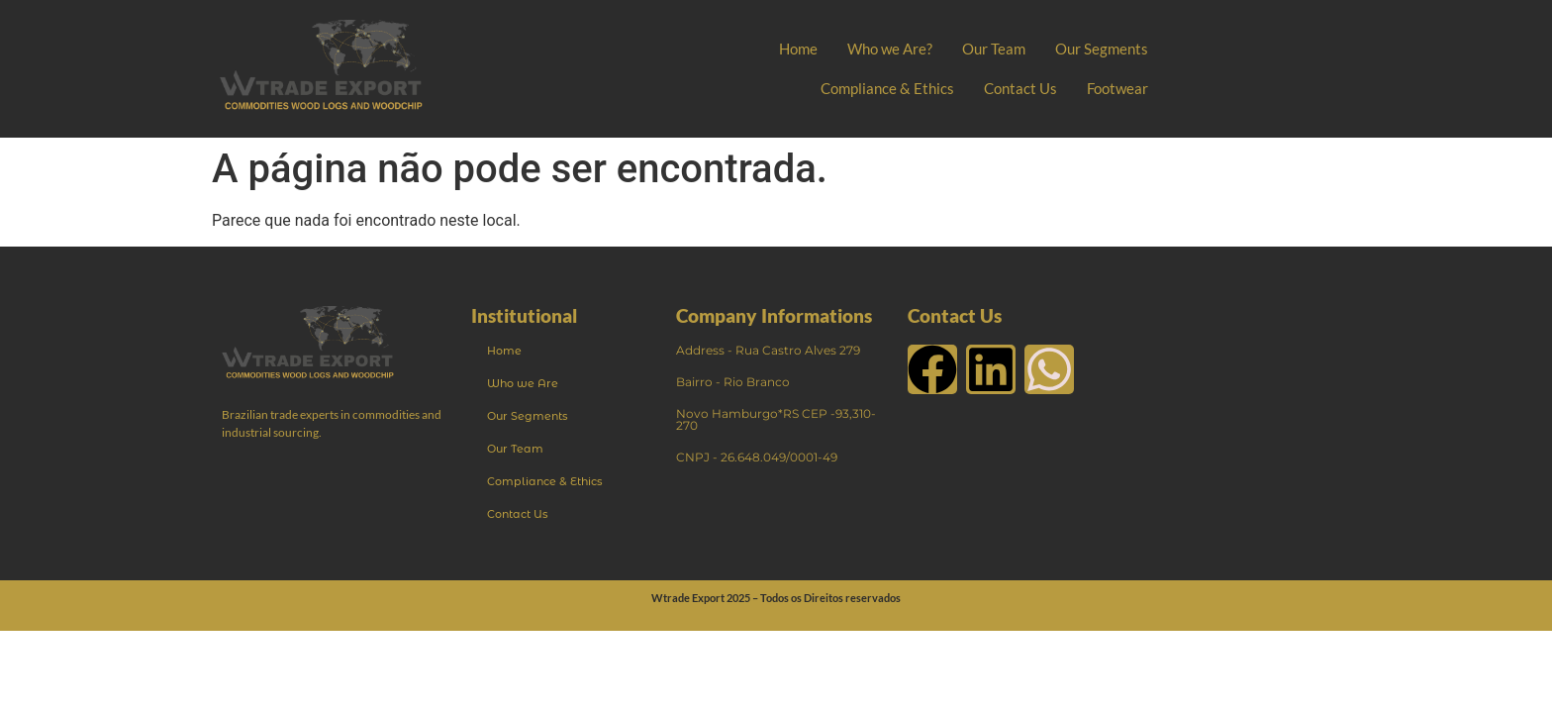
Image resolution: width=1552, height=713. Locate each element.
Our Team (993, 48)
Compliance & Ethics (887, 88)
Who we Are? (889, 48)
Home (798, 48)
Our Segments (1101, 48)
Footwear (1117, 88)
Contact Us (1020, 88)
